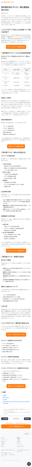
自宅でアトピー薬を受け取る (16, 146)
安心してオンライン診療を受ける (16, 250)
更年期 (4, 395)
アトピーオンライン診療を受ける (16, 47)
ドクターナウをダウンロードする (16, 334)
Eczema (5, 399)
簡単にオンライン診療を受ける (16, 386)
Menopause (6, 397)
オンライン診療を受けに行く (16, 426)
